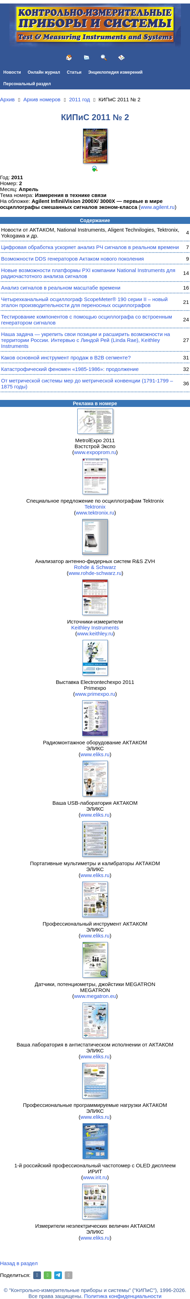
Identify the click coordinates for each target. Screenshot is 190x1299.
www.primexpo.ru (95, 694)
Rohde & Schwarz (95, 567)
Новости (12, 72)
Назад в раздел (19, 1263)
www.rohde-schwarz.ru (95, 573)
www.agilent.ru (158, 207)
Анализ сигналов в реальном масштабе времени (60, 288)
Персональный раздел (27, 83)
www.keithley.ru (95, 633)
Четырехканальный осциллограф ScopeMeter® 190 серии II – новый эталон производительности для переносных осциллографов (84, 302)
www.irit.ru (95, 1177)
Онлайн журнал (44, 72)
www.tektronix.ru (95, 513)
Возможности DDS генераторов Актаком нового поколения (72, 259)
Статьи (74, 72)
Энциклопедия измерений (115, 72)
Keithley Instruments (95, 627)
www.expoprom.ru (95, 452)
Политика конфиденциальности (122, 1296)
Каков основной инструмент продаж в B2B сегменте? (66, 357)
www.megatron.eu (95, 996)
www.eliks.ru (95, 754)
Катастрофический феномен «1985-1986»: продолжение (70, 369)
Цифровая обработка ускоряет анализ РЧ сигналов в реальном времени (90, 247)
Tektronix (94, 507)
